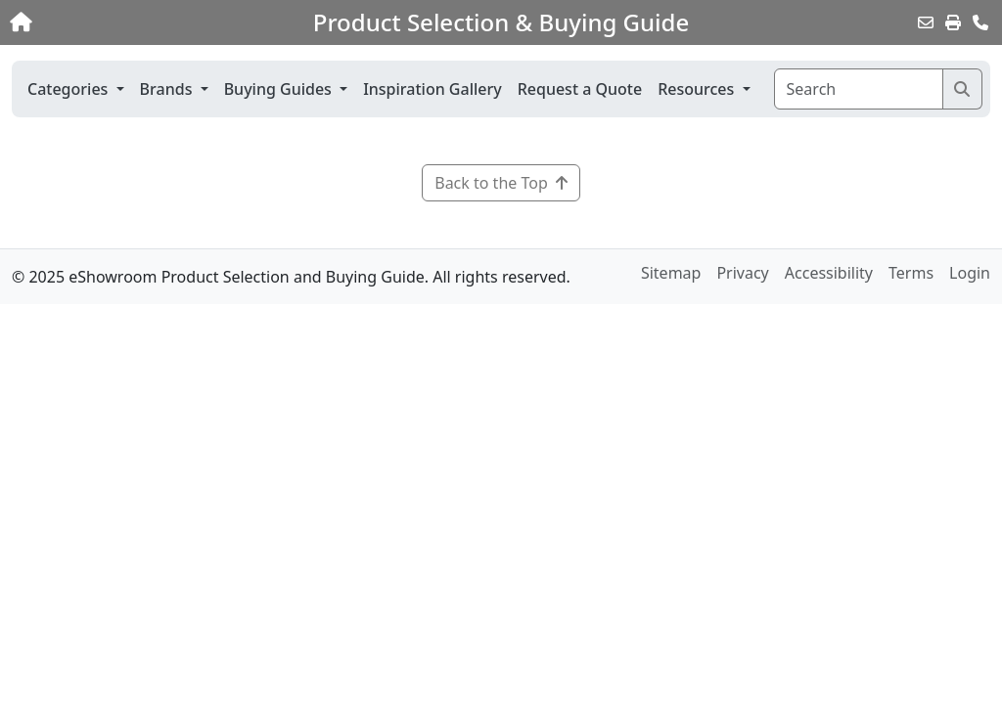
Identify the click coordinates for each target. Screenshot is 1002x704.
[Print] (953, 22)
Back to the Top (501, 183)
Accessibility (829, 273)
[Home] (106, 22)
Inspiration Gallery (432, 89)
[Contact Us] (980, 22)
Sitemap (671, 273)
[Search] (858, 89)
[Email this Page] (926, 22)
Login (969, 273)
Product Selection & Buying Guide (501, 22)
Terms (911, 273)
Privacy (742, 273)
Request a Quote (580, 89)
